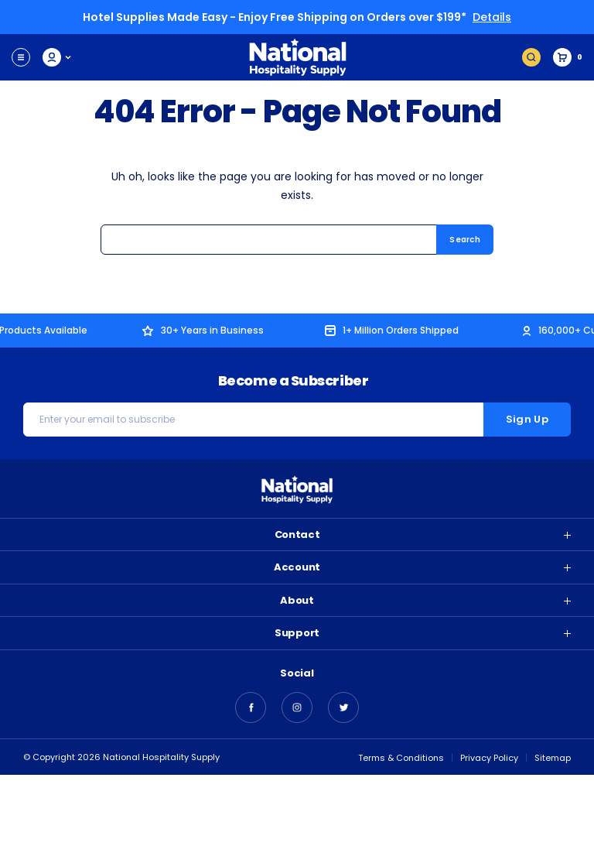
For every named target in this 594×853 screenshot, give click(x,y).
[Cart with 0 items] (567, 57)
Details (492, 17)
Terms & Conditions (401, 758)
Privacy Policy (489, 758)
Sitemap (552, 758)
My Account (58, 57)
